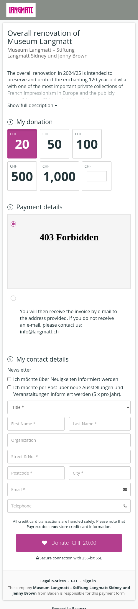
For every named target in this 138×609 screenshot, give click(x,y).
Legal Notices (53, 580)
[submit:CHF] (69, 543)
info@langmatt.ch (39, 331)
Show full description (32, 105)
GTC (74, 580)
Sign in (89, 580)
